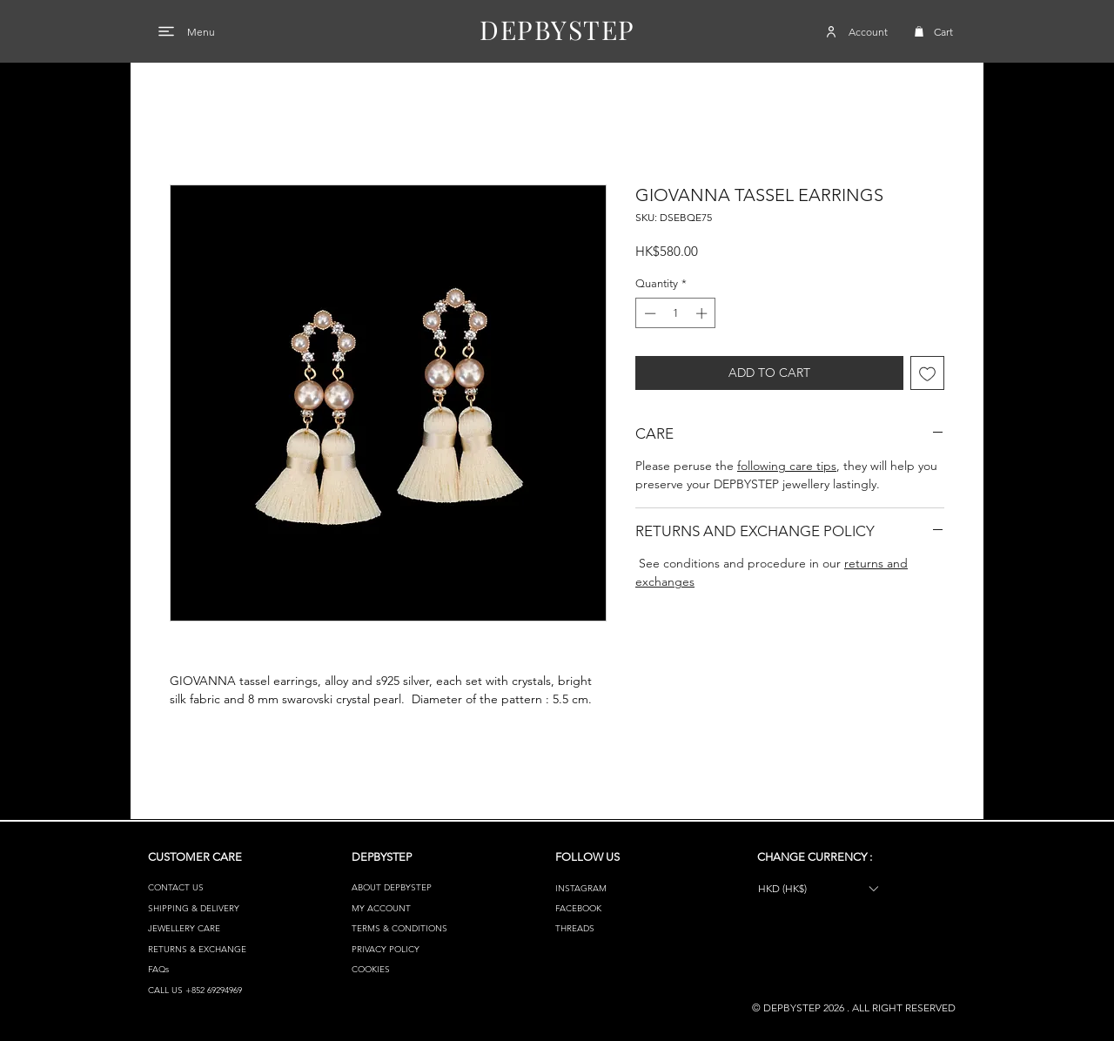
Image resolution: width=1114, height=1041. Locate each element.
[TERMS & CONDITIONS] (413, 928)
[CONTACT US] (209, 887)
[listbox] (818, 888)
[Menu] (166, 31)
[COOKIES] (413, 969)
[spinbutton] (676, 313)
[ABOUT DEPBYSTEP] (413, 887)
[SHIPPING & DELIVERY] (209, 908)
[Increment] (703, 313)
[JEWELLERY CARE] (209, 928)
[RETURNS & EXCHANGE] (209, 949)
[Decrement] (648, 313)
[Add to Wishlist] (927, 373)
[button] (919, 31)
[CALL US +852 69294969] (209, 990)
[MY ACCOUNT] (413, 908)
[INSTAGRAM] (616, 888)
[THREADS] (616, 928)
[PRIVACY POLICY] (413, 949)
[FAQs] (209, 969)
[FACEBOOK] (616, 908)
